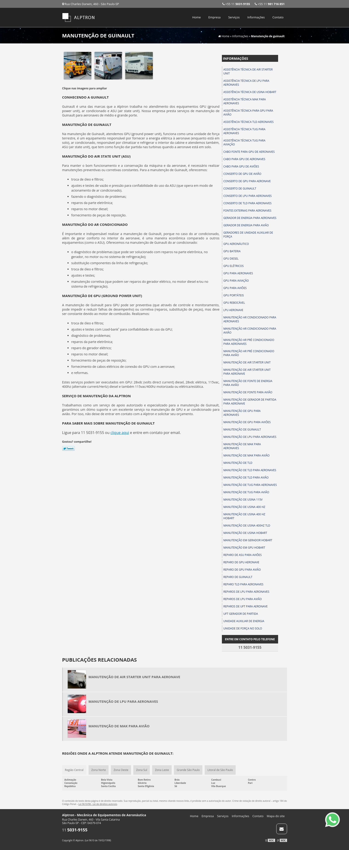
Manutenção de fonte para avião (247, 392)
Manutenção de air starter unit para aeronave (247, 372)
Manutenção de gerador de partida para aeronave (249, 401)
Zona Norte (98, 770)
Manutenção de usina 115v (243, 500)
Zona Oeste (121, 770)
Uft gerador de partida (240, 614)
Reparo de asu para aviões (242, 555)
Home (196, 17)
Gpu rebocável (234, 303)
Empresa (214, 17)
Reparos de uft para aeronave (245, 606)
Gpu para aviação (236, 281)
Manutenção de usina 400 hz (244, 507)
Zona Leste (162, 770)
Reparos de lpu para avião (242, 599)
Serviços (234, 17)
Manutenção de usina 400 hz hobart (244, 516)
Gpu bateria (232, 251)
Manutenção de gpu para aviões (247, 422)
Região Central (74, 770)
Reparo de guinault (237, 577)
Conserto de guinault (239, 188)
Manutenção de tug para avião (246, 492)
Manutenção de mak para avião (246, 455)
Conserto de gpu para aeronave (247, 181)
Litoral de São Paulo (220, 770)
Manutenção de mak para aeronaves (242, 446)
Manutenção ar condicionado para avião (249, 330)
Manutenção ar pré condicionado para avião (248, 353)
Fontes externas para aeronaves (247, 210)
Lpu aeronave (233, 310)
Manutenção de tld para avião (246, 477)
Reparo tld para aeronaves (243, 584)
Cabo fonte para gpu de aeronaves (249, 152)
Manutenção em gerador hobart (247, 540)
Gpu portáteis (233, 295)
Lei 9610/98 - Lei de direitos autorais (97, 804)
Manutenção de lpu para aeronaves (249, 437)
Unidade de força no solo (242, 628)
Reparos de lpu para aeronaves (246, 592)
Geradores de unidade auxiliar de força (248, 234)
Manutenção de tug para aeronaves (250, 485)
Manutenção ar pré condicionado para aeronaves (248, 342)
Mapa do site (276, 816)
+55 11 (270, 4)
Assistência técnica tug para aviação (244, 142)
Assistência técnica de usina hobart (249, 92)
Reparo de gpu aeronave (241, 562)
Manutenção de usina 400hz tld (246, 525)
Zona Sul (141, 770)
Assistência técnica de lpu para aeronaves (246, 83)
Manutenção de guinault (242, 429)
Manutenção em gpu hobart (244, 548)
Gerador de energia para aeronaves (249, 218)
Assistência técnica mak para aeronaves (244, 101)
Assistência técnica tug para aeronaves (244, 131)
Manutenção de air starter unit (247, 362)
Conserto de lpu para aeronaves (247, 196)
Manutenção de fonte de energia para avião (247, 383)
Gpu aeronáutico (236, 244)
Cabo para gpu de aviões (241, 166)
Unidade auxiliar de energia (243, 621)
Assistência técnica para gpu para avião (248, 112)
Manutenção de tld (237, 463)
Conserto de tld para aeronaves (247, 203)
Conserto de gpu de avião (242, 174)
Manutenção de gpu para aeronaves (242, 413)
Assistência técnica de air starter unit (248, 71)
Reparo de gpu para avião (242, 570)
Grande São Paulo (188, 770)
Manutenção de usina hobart (245, 533)
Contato (277, 17)
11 (75, 830)
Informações (256, 17)
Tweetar (68, 448)
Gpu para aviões (235, 288)
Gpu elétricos (233, 266)
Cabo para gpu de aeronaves (244, 159)
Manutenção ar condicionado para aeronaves (249, 319)
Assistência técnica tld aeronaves (248, 122)
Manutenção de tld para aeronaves (249, 470)
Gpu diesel (231, 259)
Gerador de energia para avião (246, 225)
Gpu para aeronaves (238, 273)
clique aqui (119, 432)
